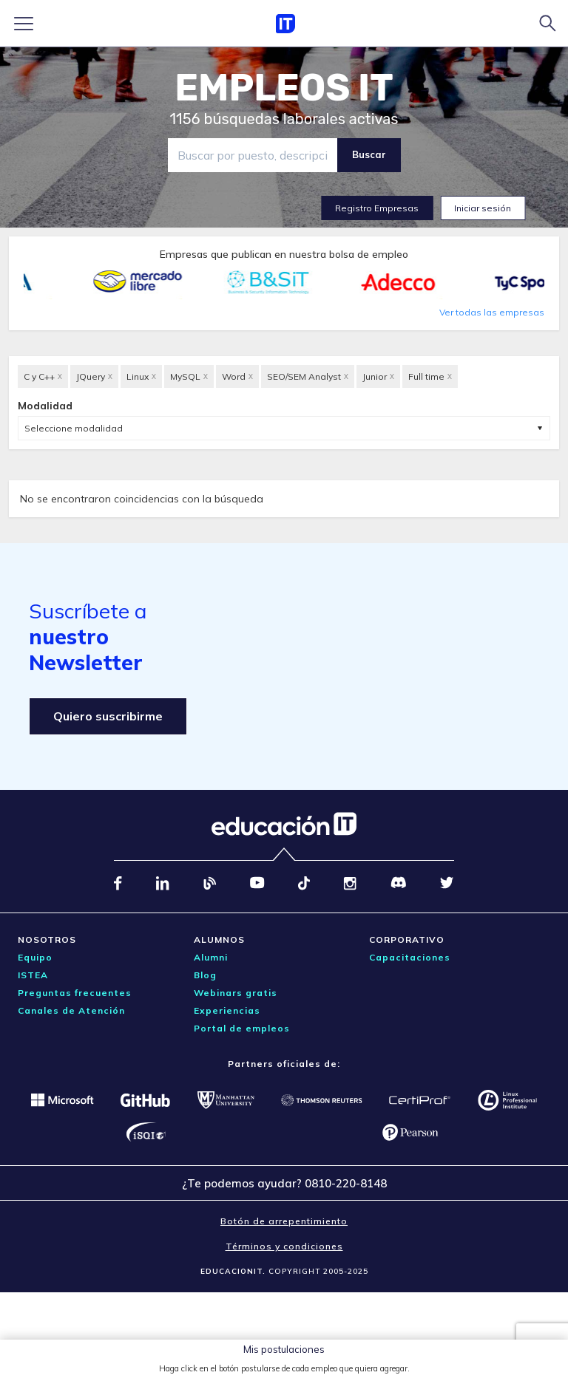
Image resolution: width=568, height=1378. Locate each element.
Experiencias (227, 1010)
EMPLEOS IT (284, 88)
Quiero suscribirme (108, 716)
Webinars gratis (235, 992)
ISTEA (33, 974)
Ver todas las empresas (491, 312)
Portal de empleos (242, 1028)
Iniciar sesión (482, 208)
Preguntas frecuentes (75, 992)
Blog (205, 974)
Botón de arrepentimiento (284, 1221)
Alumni (211, 957)
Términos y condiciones (284, 1246)
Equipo (35, 957)
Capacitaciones (409, 957)
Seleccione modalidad (73, 428)
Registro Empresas (377, 208)
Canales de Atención (71, 1010)
